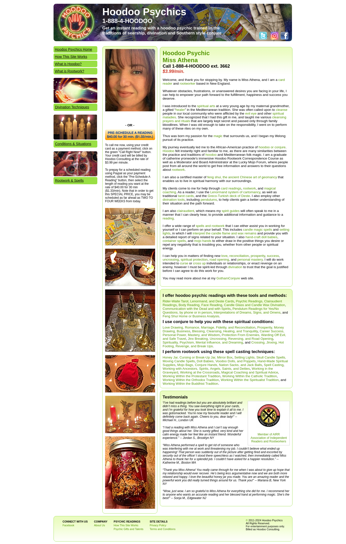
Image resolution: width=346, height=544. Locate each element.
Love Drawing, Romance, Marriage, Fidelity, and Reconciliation (209, 327)
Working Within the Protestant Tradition (191, 376)
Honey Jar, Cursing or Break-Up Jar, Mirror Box (197, 357)
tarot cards (186, 196)
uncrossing (171, 259)
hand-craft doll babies (261, 237)
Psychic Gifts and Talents (128, 529)
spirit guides (230, 211)
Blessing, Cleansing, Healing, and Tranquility (225, 331)
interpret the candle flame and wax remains (224, 233)
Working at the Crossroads (200, 372)
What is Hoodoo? (68, 64)
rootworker (187, 83)
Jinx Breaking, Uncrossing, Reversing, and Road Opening (230, 339)
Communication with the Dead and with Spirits (197, 309)
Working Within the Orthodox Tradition (191, 380)
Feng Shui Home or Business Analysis (191, 316)
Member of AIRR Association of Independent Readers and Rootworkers (269, 438)
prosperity (258, 256)
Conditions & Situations (73, 144)
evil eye (250, 113)
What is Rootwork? (69, 71)
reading (168, 218)
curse (184, 263)
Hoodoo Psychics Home (73, 49)
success (273, 256)
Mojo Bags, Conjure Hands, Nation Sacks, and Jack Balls (219, 365)
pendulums (209, 199)
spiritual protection (194, 259)
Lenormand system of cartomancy (235, 192)
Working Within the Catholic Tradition (249, 376)
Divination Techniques (72, 107)
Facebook (68, 525)
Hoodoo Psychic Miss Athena (186, 56)
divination (235, 267)
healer (180, 110)
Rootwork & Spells (69, 180)
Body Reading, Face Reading (200, 305)
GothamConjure (228, 278)
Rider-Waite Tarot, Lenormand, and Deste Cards (198, 301)
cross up (199, 263)
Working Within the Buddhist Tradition (190, 383)
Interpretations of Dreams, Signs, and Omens (247, 312)
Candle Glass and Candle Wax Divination (254, 305)
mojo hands (202, 241)
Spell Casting (274, 365)
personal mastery (250, 259)
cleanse (281, 110)
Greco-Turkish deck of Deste (229, 196)
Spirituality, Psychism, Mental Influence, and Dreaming (203, 342)
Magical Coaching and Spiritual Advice (249, 372)
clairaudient (185, 211)
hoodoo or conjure (272, 147)
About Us (99, 525)
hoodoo (210, 155)
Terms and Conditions (162, 529)
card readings (231, 188)
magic (218, 136)
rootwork (178, 170)
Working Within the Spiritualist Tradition (250, 380)
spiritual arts (206, 106)
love (224, 256)
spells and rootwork (210, 226)
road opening (219, 259)
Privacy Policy (158, 525)
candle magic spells (257, 229)
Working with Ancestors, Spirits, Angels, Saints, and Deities (206, 368)
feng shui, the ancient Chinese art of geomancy (242, 177)
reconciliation (239, 256)
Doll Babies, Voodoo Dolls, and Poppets (226, 361)
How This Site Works (71, 57)
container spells (174, 241)
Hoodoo (168, 151)
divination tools (174, 199)
